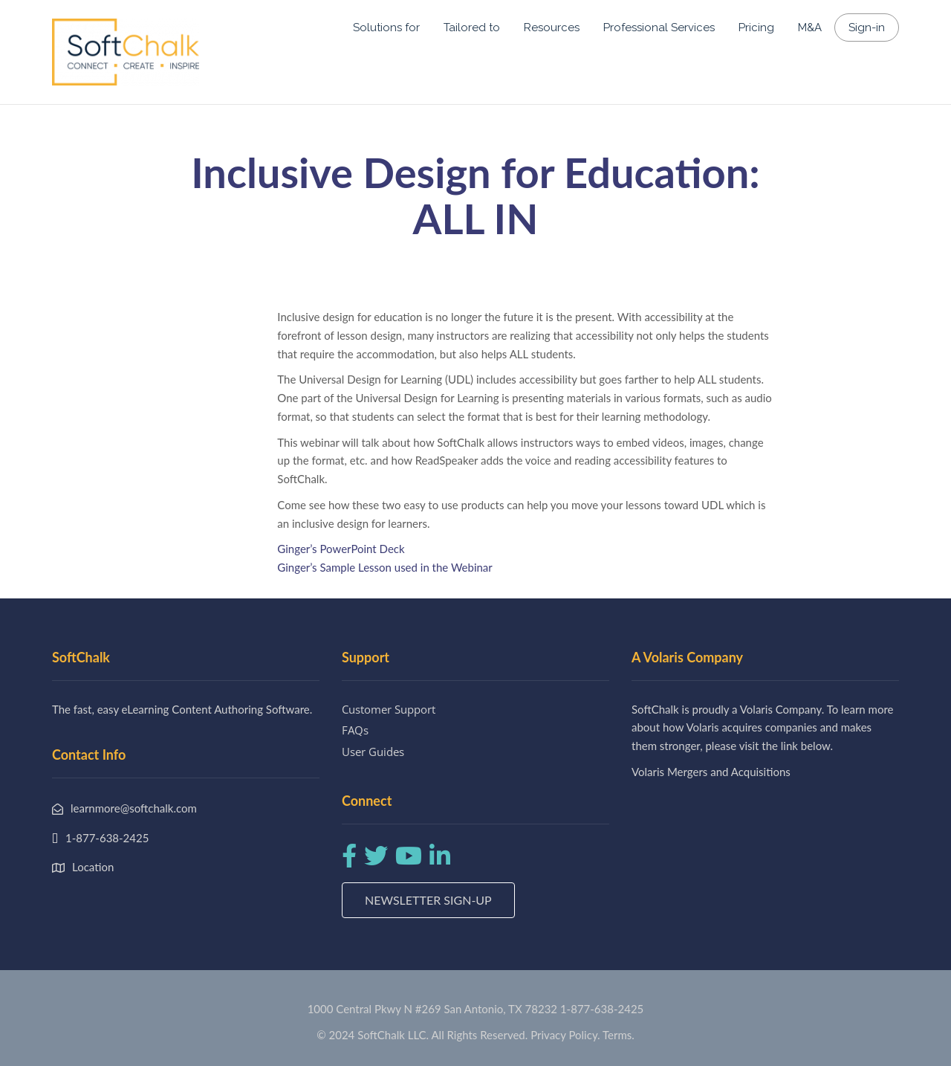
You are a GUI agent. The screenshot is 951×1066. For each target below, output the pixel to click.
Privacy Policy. (565, 1034)
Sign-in (866, 27)
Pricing (756, 27)
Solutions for (386, 27)
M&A (810, 27)
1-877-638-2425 (601, 1008)
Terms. (618, 1034)
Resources (552, 27)
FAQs (355, 730)
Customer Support (388, 709)
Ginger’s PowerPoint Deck (340, 548)
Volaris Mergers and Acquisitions (711, 771)
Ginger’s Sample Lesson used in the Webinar (384, 567)
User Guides (373, 751)
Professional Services (659, 27)
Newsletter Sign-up (428, 900)
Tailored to (472, 27)
